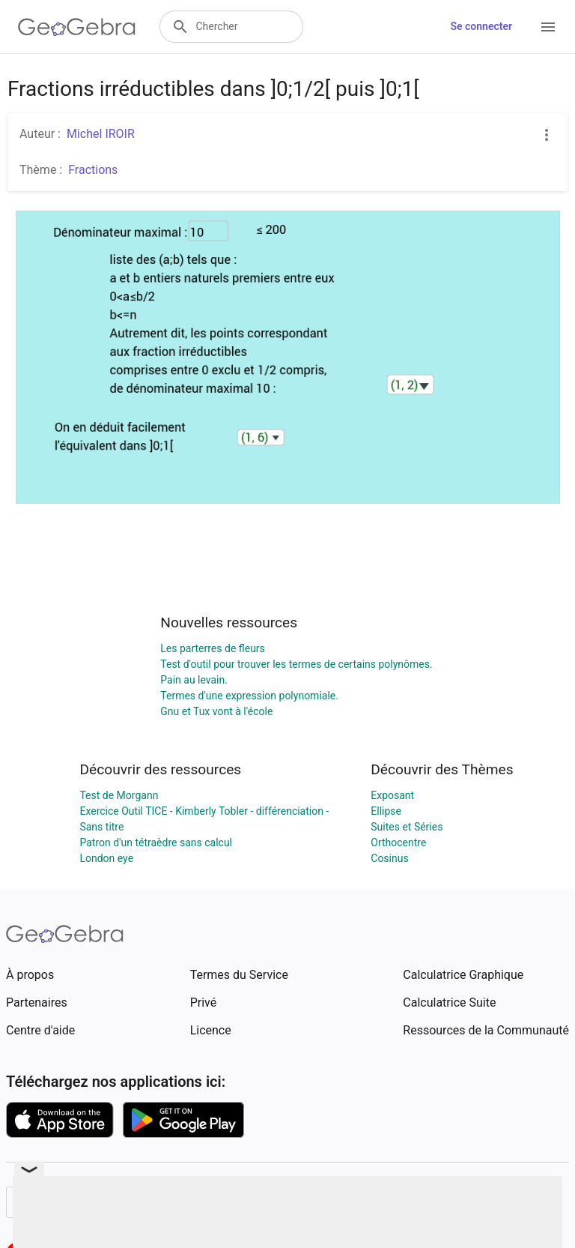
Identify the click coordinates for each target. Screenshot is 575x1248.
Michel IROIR (101, 134)
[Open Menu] (548, 27)
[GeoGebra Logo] (77, 27)
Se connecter (481, 26)
